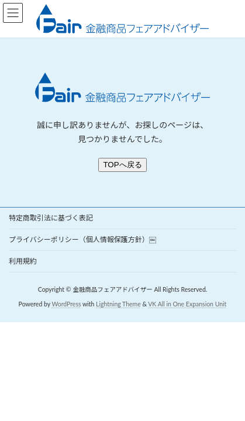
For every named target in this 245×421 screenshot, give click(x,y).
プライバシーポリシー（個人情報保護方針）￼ (82, 239)
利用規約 (23, 261)
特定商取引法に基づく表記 (51, 217)
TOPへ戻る (122, 164)
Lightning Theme (118, 304)
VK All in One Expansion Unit (187, 304)
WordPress (66, 304)
